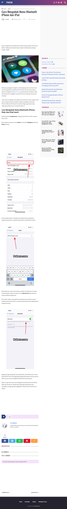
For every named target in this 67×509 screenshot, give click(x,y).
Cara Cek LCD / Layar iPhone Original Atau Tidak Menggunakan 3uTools (48, 122)
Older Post (35, 492)
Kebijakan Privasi (43, 501)
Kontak (34, 501)
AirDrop (17, 92)
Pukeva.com (37, 506)
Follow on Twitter (47, 62)
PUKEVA (9, 2)
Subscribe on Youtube (48, 64)
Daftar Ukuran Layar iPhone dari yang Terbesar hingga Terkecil (48, 141)
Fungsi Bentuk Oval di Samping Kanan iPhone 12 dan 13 (48, 132)
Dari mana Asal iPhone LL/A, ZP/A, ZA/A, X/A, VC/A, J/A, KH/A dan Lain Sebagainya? (48, 113)
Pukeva (14, 423)
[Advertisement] (20, 33)
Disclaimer (27, 501)
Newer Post (5, 492)
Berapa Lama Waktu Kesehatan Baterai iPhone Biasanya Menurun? (48, 149)
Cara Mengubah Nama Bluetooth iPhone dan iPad (19, 13)
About (20, 501)
